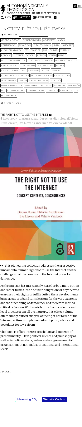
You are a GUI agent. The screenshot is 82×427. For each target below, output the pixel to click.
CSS (26, 50)
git (3, 90)
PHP (45, 50)
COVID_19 (36, 50)
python (41, 55)
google (30, 55)
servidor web (8, 80)
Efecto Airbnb (8, 95)
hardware (33, 70)
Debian (52, 55)
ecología (56, 80)
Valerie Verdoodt (60, 123)
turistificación (35, 90)
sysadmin (65, 50)
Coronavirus (28, 65)
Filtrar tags (9, 34)
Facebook (59, 85)
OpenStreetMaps (38, 80)
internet (18, 55)
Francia (56, 70)
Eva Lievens (26, 123)
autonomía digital (11, 50)
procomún (74, 85)
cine (23, 70)
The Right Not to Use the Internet (24, 114)
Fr (79, 6)
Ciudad (54, 50)
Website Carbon (54, 399)
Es (75, 6)
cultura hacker (16, 90)
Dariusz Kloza (28, 118)
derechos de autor (11, 85)
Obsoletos (66, 90)
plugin (45, 70)
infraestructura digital (38, 85)
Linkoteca (21, 17)
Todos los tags (10, 40)
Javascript (67, 45)
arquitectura (62, 75)
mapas (61, 40)
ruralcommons (42, 45)
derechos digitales (52, 118)
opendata (52, 90)
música (60, 65)
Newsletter (42, 17)
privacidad (25, 45)
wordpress (49, 40)
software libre (45, 65)
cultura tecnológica (40, 60)
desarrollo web (32, 40)
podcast (6, 55)
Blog (6, 17)
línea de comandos (65, 60)
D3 (76, 90)
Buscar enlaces (11, 103)
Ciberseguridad (9, 65)
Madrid (62, 55)
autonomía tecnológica (15, 75)
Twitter (22, 80)
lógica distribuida (41, 75)
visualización (9, 45)
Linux (56, 45)
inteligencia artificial (13, 60)
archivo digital (9, 70)
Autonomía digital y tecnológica (27, 7)
